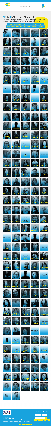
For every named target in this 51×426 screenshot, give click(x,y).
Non (22, 424)
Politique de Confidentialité (13, 421)
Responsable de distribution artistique (14, 24)
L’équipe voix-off (19, 26)
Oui (20, 424)
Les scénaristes (41, 26)
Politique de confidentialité (28, 424)
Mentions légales (5, 421)
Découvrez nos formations (41, 420)
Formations (15, 5)
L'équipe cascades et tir (11, 26)
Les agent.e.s (41, 24)
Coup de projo (27, 5)
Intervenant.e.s (21, 5)
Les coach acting (34, 26)
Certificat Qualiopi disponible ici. (8, 418)
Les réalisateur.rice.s (26, 24)
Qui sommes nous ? (23, 6)
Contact (29, 6)
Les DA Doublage (27, 26)
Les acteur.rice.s (34, 24)
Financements (35, 5)
